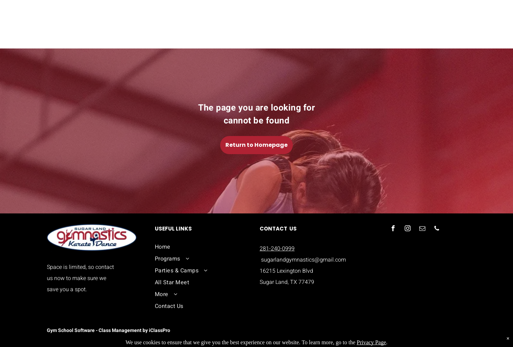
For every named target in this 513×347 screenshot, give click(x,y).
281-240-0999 (277, 248)
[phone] (436, 229)
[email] (422, 229)
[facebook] (392, 229)
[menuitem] (201, 247)
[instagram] (407, 229)
